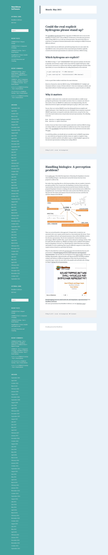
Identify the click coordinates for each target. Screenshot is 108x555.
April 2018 (14, 138)
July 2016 (13, 177)
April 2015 (14, 210)
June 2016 (14, 180)
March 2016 (14, 188)
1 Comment (73, 314)
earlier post (51, 176)
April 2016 (14, 185)
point (49, 130)
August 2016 (14, 174)
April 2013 (14, 262)
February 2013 (15, 265)
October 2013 (14, 251)
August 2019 (14, 124)
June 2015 (14, 204)
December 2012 (15, 270)
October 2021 (14, 113)
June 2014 (14, 235)
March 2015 (14, 213)
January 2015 (14, 218)
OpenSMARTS (55, 128)
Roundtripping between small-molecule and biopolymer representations (66, 299)
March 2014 (14, 243)
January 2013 (14, 268)
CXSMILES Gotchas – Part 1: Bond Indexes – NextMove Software (18, 73)
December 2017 (15, 144)
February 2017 (15, 163)
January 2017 (14, 166)
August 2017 (14, 149)
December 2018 (15, 127)
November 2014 (15, 221)
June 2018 (14, 135)
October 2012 (14, 276)
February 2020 (15, 119)
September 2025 (15, 108)
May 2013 (13, 259)
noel (57, 150)
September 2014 (15, 226)
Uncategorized (64, 150)
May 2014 (13, 237)
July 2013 (13, 257)
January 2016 (14, 193)
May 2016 (13, 182)
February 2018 (15, 141)
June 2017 (14, 155)
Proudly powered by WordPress (53, 327)
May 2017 (13, 157)
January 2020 (14, 122)
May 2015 (13, 207)
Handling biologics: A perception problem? (68, 168)
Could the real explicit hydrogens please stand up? (64, 28)
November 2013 (15, 248)
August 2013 (14, 254)
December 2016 (15, 168)
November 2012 (15, 273)
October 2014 (14, 224)
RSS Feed (13, 22)
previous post (68, 251)
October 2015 (14, 196)
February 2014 (15, 246)
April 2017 (14, 160)
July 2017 (13, 152)
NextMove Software (16, 8)
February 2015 (15, 215)
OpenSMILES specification (55, 35)
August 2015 (14, 202)
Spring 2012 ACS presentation (59, 262)
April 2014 (14, 240)
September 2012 (15, 279)
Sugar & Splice (79, 254)
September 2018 (15, 130)
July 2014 (13, 232)
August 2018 (14, 133)
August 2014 (14, 229)
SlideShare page (81, 303)
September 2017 (15, 146)
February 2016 (15, 191)
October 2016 (14, 171)
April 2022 (14, 111)
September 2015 (15, 199)
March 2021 (14, 116)
